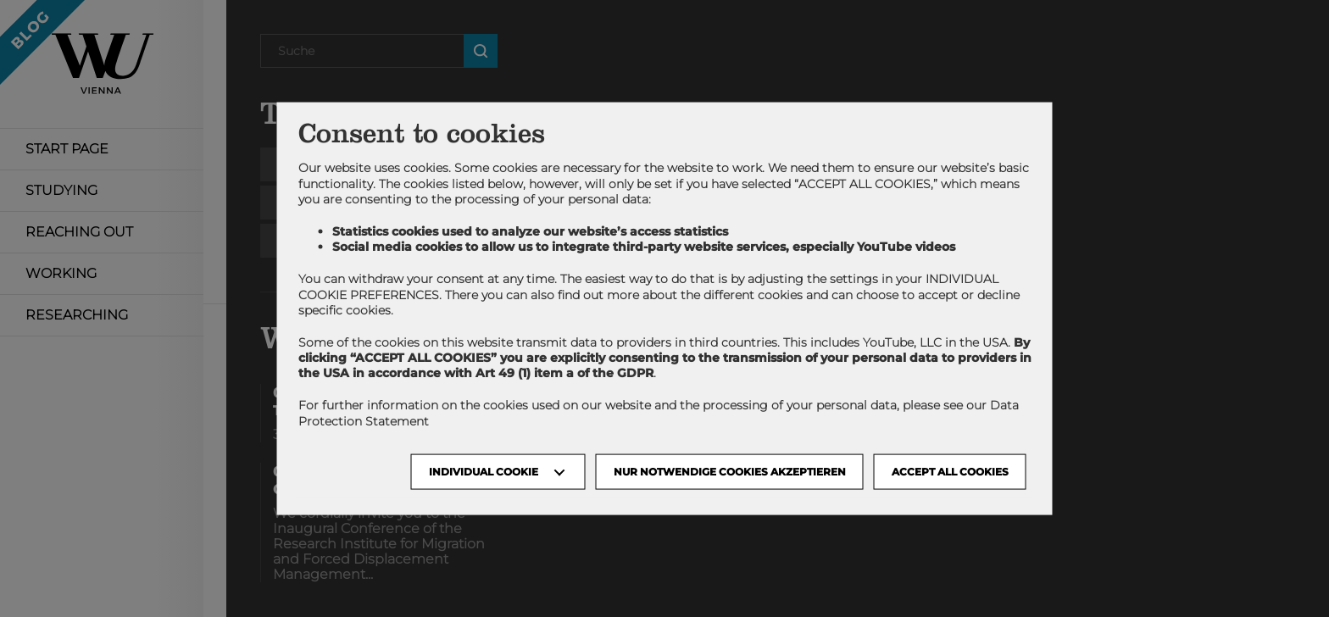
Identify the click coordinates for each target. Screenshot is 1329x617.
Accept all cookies (950, 470)
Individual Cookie (483, 470)
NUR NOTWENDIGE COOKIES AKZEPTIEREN (730, 470)
